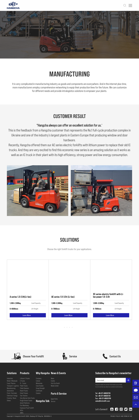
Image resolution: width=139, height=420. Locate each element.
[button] (69, 327)
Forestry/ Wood (11, 398)
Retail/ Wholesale (12, 381)
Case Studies (40, 386)
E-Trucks (22, 381)
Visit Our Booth (55, 383)
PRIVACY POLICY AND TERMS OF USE (121, 416)
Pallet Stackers (24, 388)
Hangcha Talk (42, 401)
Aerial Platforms (25, 403)
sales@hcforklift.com (102, 401)
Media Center (55, 386)
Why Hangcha (43, 373)
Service (53, 401)
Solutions (12, 373)
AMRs (21, 413)
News (52, 378)
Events (53, 381)
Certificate (39, 391)
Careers (38, 393)
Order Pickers (24, 393)
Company (38, 378)
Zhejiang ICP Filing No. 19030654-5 (41, 416)
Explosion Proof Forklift (27, 408)
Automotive (10, 391)
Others (9, 400)
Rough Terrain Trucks (26, 400)
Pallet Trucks (24, 386)
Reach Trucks (24, 391)
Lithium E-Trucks (25, 378)
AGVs (21, 410)
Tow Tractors (23, 395)
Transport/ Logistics (13, 386)
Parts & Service (59, 393)
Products (24, 373)
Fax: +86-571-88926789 (103, 398)
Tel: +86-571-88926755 (102, 393)
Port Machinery (24, 405)
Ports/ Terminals (12, 393)
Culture (38, 381)
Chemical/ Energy (12, 395)
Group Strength (40, 388)
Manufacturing (11, 388)
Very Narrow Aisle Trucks (27, 398)
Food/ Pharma (11, 383)
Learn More (28, 315)
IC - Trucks (23, 383)
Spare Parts (54, 399)
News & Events (58, 373)
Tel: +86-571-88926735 (102, 396)
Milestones (39, 383)
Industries (10, 378)
